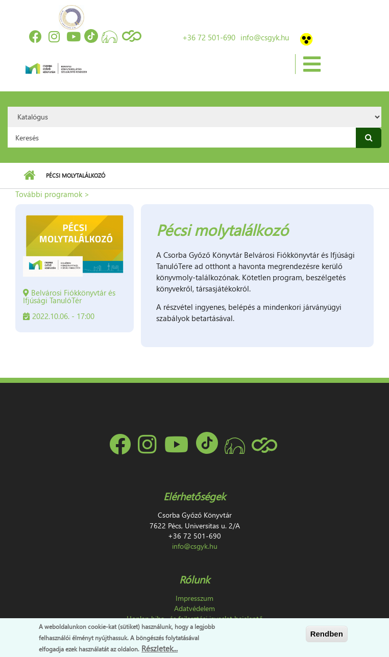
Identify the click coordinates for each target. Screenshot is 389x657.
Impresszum (194, 598)
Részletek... (159, 648)
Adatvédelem (194, 608)
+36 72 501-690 (208, 37)
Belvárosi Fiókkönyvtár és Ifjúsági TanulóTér (69, 296)
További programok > (52, 194)
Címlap (29, 175)
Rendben (326, 633)
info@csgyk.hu (264, 37)
